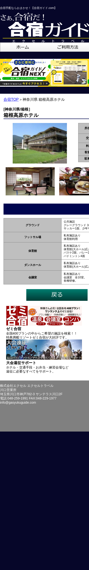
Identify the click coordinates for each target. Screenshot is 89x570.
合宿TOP (11, 99)
